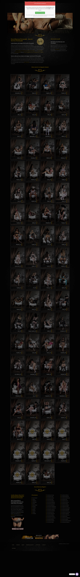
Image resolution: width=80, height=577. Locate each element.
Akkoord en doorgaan (40, 12)
